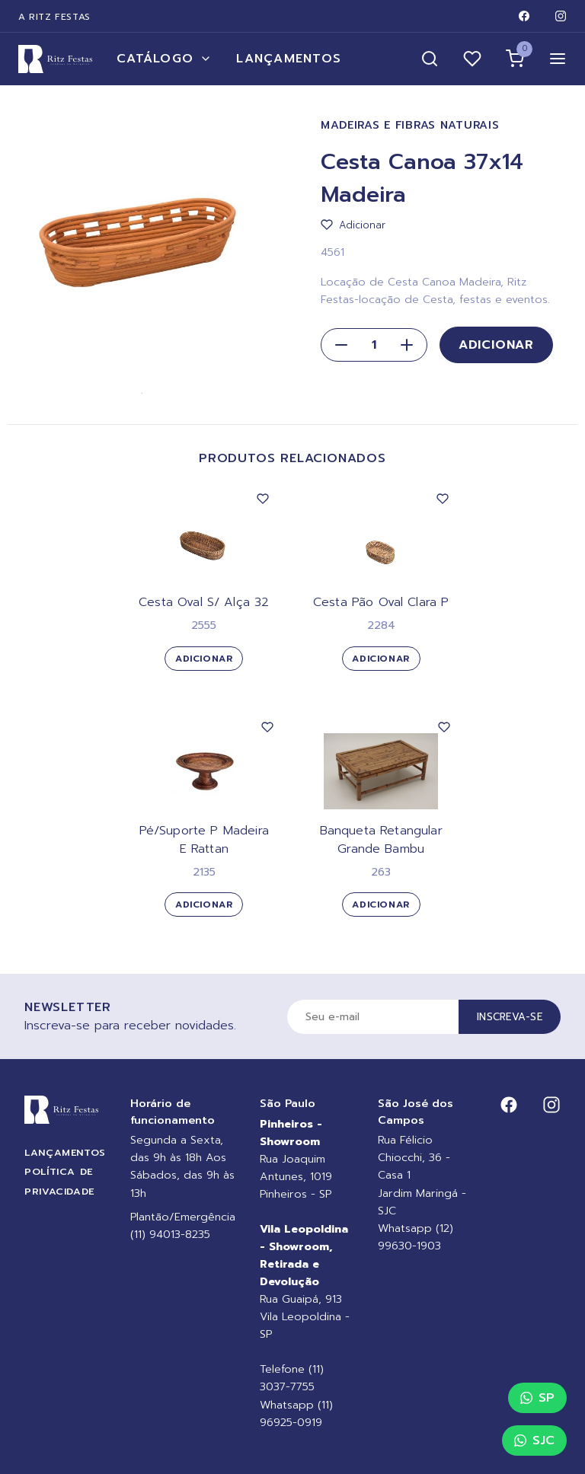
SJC (534, 1440)
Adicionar (496, 345)
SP (537, 1398)
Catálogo (164, 58)
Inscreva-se (509, 1017)
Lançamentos (288, 58)
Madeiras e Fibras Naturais (410, 125)
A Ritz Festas (54, 17)
